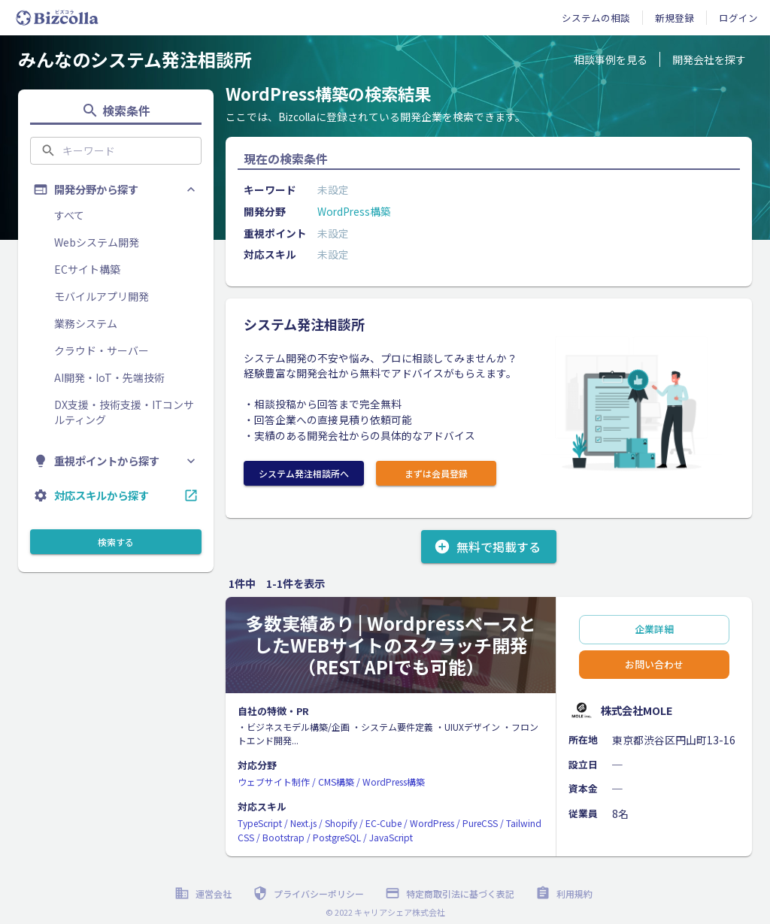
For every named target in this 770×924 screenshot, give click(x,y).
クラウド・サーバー (101, 350)
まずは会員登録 (436, 473)
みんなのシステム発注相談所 (135, 59)
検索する (116, 541)
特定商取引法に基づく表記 (451, 893)
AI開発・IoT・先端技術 (109, 377)
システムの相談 (596, 18)
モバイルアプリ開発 (101, 296)
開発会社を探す (709, 59)
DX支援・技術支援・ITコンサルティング (124, 412)
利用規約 (565, 893)
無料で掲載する (488, 546)
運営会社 (204, 893)
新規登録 (674, 18)
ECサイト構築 (87, 269)
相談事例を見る (610, 59)
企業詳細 (654, 630)
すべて (69, 215)
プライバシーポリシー (310, 893)
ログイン (738, 18)
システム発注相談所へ (304, 473)
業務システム (85, 323)
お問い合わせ (654, 665)
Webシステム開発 (96, 242)
